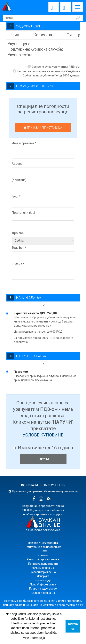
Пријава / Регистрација (43, 542)
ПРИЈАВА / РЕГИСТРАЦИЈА (43, 127)
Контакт (43, 555)
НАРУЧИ (43, 459)
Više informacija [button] (34, 638)
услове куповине (43, 435)
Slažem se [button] (73, 626)
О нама (43, 551)
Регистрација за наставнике (43, 546)
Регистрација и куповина (43, 559)
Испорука (43, 576)
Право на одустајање (43, 588)
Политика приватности (43, 563)
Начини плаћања (43, 567)
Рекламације (43, 580)
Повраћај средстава (43, 584)
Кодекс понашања (43, 592)
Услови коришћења (43, 572)
